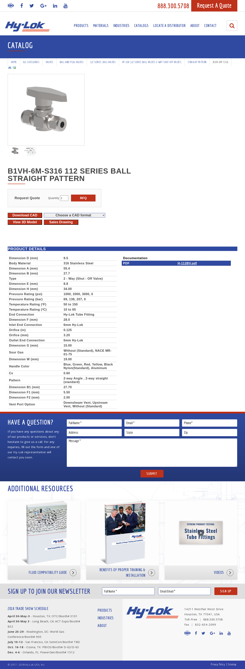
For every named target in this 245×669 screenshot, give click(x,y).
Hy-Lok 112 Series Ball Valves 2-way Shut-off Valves (151, 62)
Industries (121, 25)
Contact (210, 25)
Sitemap (232, 664)
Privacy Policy (218, 664)
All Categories (31, 62)
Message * (152, 452)
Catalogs (141, 25)
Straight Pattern (197, 62)
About (195, 25)
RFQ (83, 198)
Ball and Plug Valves (72, 62)
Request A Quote (214, 5)
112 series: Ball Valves (103, 62)
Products (81, 25)
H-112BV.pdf (187, 263)
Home (14, 62)
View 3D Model (25, 222)
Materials (101, 25)
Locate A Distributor (169, 25)
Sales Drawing (61, 222)
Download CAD (24, 215)
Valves (49, 62)
